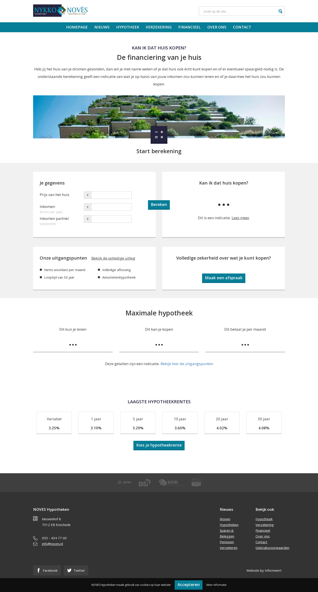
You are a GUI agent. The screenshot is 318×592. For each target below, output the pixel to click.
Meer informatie (216, 585)
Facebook (46, 570)
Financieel (189, 27)
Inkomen (62, 207)
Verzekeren (228, 547)
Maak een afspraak (223, 277)
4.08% (263, 427)
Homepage (77, 27)
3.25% (54, 427)
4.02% (221, 427)
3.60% (180, 427)
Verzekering (159, 27)
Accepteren (189, 584)
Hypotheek (127, 27)
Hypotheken (229, 524)
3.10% (96, 427)
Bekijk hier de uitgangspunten (187, 363)
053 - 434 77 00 (54, 538)
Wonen (225, 519)
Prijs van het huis (54, 194)
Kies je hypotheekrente (159, 445)
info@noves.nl (52, 543)
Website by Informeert (264, 570)
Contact (242, 27)
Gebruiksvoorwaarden (272, 547)
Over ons (216, 27)
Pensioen (227, 542)
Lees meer (240, 217)
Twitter (76, 570)
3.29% (138, 427)
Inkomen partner (62, 219)
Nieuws (102, 27)
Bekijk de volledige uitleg (113, 258)
